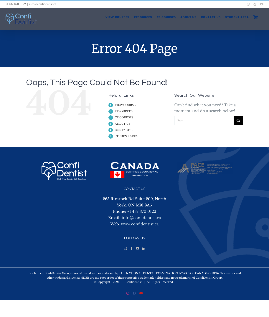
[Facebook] (131, 248)
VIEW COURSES (126, 105)
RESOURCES (124, 111)
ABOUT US (122, 123)
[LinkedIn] (143, 248)
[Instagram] (125, 248)
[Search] (238, 120)
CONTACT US (124, 130)
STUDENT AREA (126, 136)
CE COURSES (124, 117)
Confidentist (134, 282)
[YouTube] (137, 248)
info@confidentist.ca (42, 4)
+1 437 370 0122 (141, 211)
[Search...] (204, 120)
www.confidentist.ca (140, 224)
